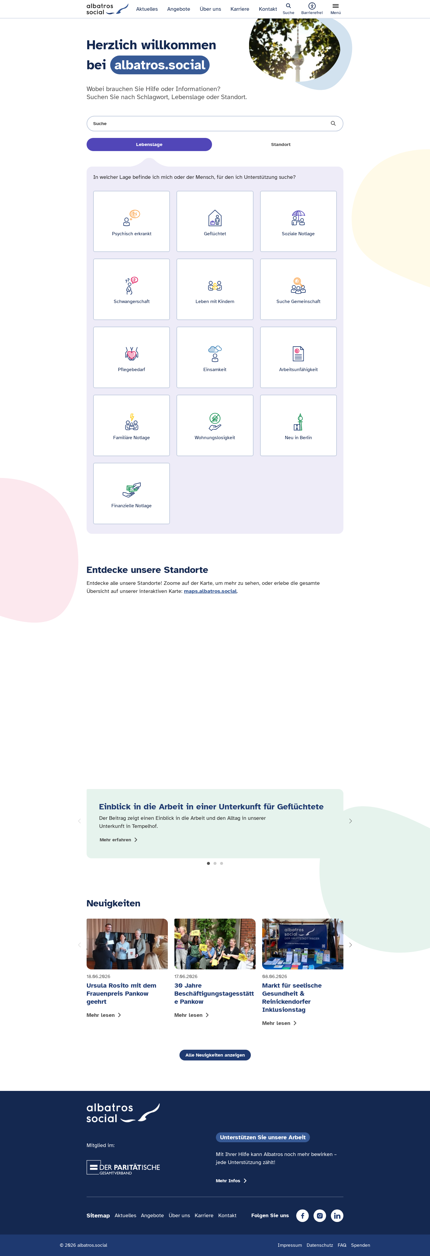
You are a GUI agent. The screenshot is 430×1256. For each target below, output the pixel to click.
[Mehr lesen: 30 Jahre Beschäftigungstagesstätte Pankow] (215, 970)
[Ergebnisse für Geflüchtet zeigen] (214, 221)
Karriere (240, 9)
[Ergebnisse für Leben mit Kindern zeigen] (214, 289)
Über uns (210, 9)
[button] (208, 863)
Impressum (290, 1245)
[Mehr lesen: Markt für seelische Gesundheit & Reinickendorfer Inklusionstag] (302, 974)
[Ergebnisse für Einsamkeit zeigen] (214, 357)
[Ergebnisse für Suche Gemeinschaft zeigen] (298, 289)
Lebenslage (149, 144)
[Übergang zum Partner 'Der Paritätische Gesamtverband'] (123, 1167)
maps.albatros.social (210, 591)
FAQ (342, 1245)
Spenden (360, 1245)
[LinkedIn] (337, 1215)
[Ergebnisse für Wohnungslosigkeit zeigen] (214, 425)
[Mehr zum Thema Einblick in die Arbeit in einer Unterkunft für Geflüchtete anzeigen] (119, 840)
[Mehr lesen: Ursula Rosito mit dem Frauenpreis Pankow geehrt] (127, 970)
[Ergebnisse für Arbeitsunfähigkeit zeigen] (298, 357)
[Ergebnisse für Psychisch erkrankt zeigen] (131, 221)
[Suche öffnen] (215, 123)
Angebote (178, 9)
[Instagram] (320, 1215)
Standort (281, 144)
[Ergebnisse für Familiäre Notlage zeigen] (131, 425)
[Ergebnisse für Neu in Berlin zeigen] (298, 425)
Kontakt (268, 9)
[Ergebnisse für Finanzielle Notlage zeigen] (131, 493)
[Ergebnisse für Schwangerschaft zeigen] (131, 289)
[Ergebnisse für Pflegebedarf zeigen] (131, 357)
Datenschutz (320, 1245)
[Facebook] (302, 1215)
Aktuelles (147, 9)
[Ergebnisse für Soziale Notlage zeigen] (298, 221)
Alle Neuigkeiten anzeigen (215, 1055)
